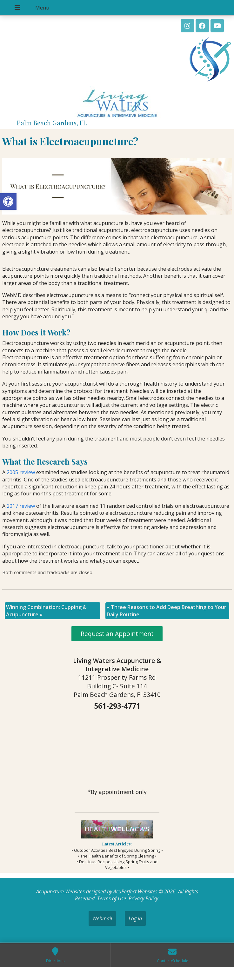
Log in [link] (135, 918)
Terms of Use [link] (111, 898)
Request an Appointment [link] (117, 633)
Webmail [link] (102, 918)
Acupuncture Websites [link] (60, 891)
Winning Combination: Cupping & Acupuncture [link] (46, 611)
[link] (8, 201)
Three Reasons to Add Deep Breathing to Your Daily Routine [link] (166, 611)
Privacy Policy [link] (143, 898)
